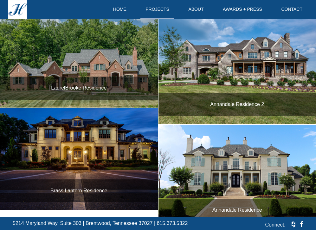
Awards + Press (242, 9)
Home (119, 9)
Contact (291, 9)
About (195, 9)
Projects (157, 9)
